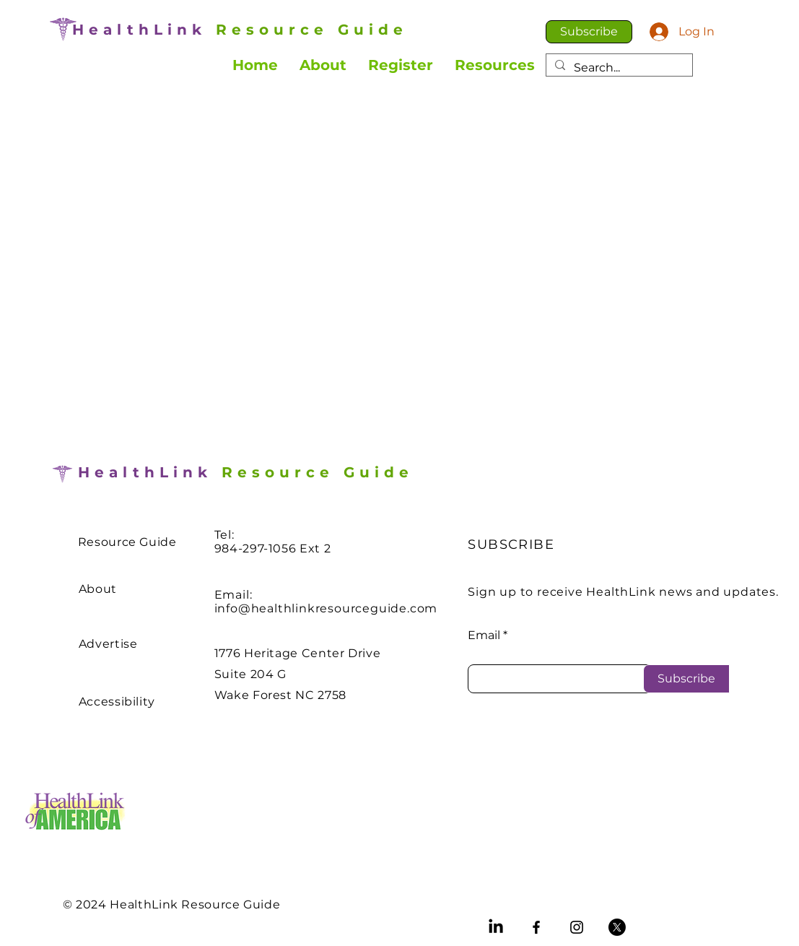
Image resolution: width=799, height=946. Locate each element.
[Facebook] (536, 927)
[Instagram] (576, 927)
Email (484, 635)
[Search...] (618, 68)
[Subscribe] (686, 678)
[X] (617, 927)
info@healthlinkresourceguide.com (326, 608)
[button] (589, 31)
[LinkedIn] (496, 927)
